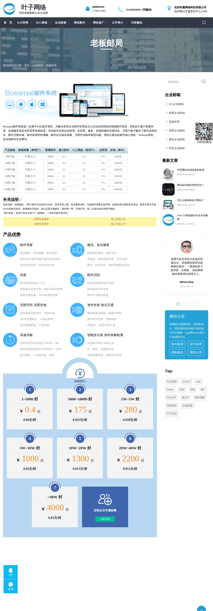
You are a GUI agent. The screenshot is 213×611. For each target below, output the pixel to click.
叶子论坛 (172, 413)
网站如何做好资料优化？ (190, 185)
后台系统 (172, 381)
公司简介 (117, 22)
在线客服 (187, 405)
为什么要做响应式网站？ (190, 200)
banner (170, 389)
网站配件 (79, 22)
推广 (203, 389)
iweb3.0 (187, 381)
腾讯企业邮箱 (177, 139)
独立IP (185, 397)
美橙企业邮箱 (177, 130)
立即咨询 (105, 519)
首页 (27, 65)
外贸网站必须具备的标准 (190, 170)
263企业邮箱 (176, 104)
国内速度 (177, 344)
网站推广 (98, 22)
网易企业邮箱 (177, 112)
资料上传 (196, 352)
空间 (181, 389)
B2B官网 (22, 22)
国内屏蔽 (200, 397)
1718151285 (99, 10)
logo (198, 381)
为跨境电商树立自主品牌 (33, 9)
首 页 (8, 22)
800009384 (98, 6)
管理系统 (172, 405)
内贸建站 (136, 22)
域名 (192, 389)
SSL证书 (171, 397)
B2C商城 (41, 22)
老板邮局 (174, 121)
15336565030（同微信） (140, 9)
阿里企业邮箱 (177, 148)
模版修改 (177, 352)
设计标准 (196, 344)
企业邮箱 (60, 22)
